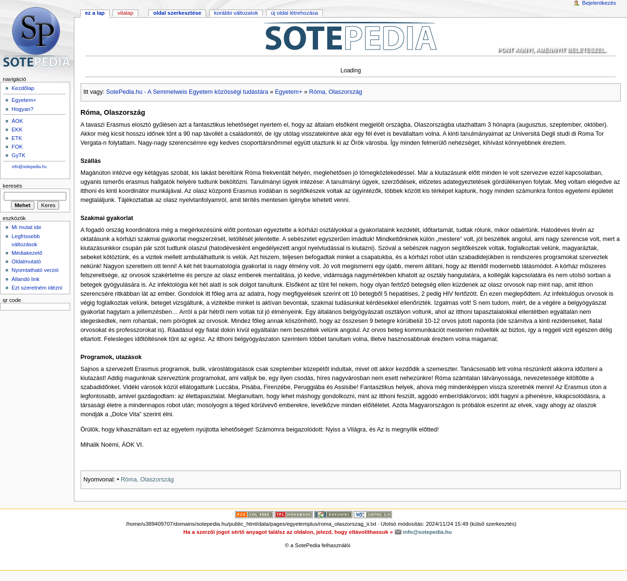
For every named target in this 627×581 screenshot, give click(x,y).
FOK (17, 147)
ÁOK (17, 121)
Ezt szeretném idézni (36, 287)
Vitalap (125, 13)
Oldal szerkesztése (177, 13)
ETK (16, 138)
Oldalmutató (26, 261)
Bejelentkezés (599, 3)
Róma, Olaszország (335, 92)
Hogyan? (22, 109)
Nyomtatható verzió (35, 270)
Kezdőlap (22, 88)
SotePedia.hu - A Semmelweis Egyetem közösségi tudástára (187, 92)
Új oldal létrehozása (294, 13)
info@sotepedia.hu (29, 166)
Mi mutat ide (26, 227)
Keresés (12, 186)
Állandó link (25, 279)
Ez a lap (94, 13)
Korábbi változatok (236, 13)
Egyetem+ (288, 92)
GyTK (18, 155)
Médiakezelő (26, 253)
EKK (16, 129)
